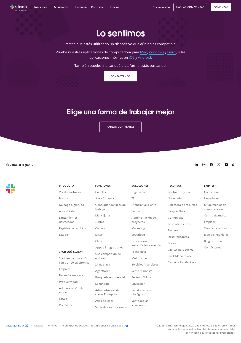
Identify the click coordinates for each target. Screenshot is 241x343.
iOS (132, 57)
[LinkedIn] (196, 165)
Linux (171, 52)
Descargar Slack (17, 325)
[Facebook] (211, 165)
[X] (218, 165)
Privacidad (37, 325)
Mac (143, 52)
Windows (156, 52)
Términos (51, 325)
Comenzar (220, 7)
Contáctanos (120, 76)
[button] (19, 165)
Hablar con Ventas (190, 7)
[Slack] (18, 7)
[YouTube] (226, 165)
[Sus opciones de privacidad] (108, 325)
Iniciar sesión (161, 7)
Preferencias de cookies (74, 325)
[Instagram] (203, 165)
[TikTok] (233, 165)
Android (144, 57)
